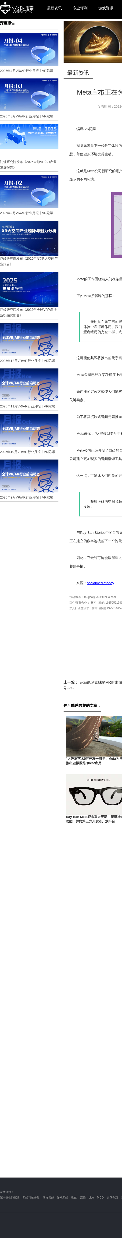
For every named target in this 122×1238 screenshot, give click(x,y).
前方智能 (48, 1197)
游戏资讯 (105, 8)
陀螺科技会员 (31, 1197)
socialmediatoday (100, 583)
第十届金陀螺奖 (10, 1197)
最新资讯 (54, 8)
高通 (83, 1197)
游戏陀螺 (62, 1197)
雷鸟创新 (112, 1197)
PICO (100, 1197)
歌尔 (74, 1197)
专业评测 (80, 8)
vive (91, 1197)
